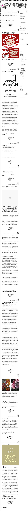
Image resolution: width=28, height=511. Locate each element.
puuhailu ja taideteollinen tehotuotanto (11, 291)
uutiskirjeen (10, 426)
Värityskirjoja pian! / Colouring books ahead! (9, 235)
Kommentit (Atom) (5, 507)
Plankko (5, 433)
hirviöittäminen (4, 291)
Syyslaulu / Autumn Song (6, 444)
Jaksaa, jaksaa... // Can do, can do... (8, 71)
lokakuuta (22, 72)
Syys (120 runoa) (22, 69)
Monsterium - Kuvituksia (7, 148)
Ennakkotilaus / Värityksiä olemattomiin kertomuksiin (8, 169)
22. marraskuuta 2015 (12, 148)
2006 (21, 89)
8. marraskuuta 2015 (10, 496)
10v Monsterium (4, 145)
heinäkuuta (22, 75)
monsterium (9, 224)
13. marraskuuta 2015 (10, 306)
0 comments (9, 20)
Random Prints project (22, 38)
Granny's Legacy (4, 14)
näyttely (15, 498)
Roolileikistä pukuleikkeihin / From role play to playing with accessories (9, 303)
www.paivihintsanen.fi (22, 17)
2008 (21, 87)
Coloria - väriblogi (21, 40)
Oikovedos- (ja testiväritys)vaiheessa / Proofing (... (23, 64)
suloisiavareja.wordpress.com (23, 28)
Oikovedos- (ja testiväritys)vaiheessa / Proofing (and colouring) (9, 187)
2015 (21, 53)
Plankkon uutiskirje (5, 418)
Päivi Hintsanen (6, 256)
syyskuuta (22, 73)
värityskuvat (3, 175)
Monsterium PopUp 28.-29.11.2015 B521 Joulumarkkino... (23, 58)
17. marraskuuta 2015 (10, 256)
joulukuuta (22, 54)
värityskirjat (3, 134)
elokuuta (22, 74)
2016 (21, 52)
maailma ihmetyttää (11, 498)
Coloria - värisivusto (22, 39)
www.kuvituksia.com (22, 18)
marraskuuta (22, 55)
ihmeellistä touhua (6, 498)
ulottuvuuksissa (4, 407)
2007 (21, 88)
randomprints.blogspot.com (22, 30)
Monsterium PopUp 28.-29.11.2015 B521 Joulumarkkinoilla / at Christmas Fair (8, 33)
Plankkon (10, 421)
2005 (21, 90)
